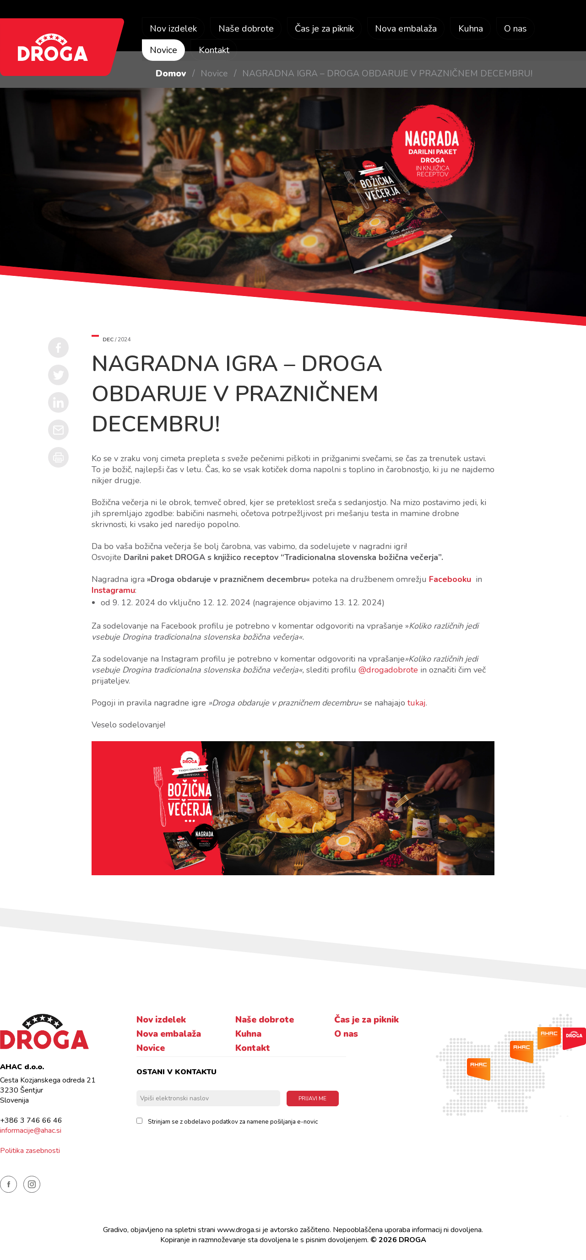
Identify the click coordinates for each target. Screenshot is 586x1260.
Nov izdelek (174, 29)
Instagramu (113, 590)
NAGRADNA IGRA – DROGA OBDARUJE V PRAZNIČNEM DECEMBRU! (387, 74)
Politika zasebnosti (30, 1151)
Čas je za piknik (328, 29)
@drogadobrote (388, 669)
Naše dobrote (248, 29)
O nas (525, 29)
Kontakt (215, 50)
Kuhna (479, 29)
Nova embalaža (413, 29)
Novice (164, 50)
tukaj (416, 702)
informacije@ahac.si (30, 1130)
